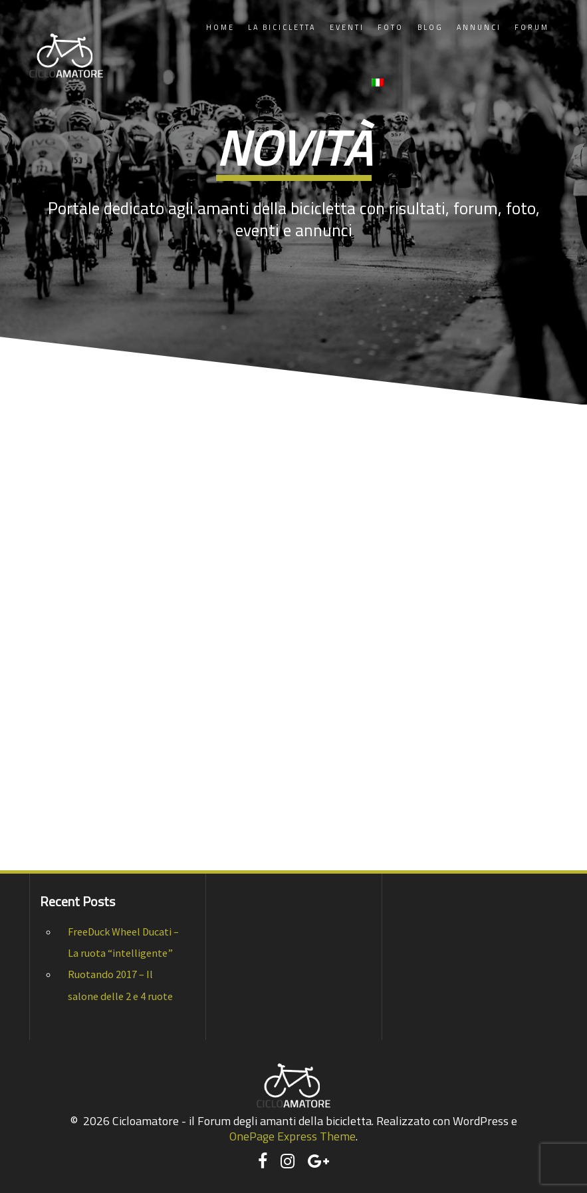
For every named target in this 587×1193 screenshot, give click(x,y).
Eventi (347, 27)
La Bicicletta (282, 27)
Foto (391, 27)
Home (220, 27)
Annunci (479, 27)
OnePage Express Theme (292, 1136)
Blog (430, 27)
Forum (532, 27)
